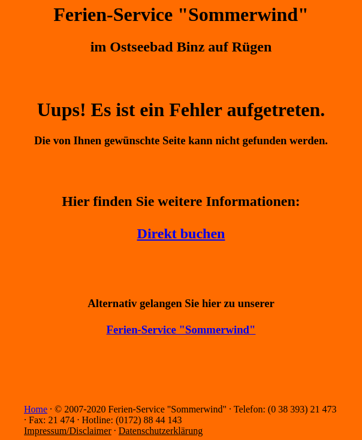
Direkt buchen (181, 233)
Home (35, 409)
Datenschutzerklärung (161, 431)
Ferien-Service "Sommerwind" (181, 329)
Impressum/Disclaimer (67, 431)
